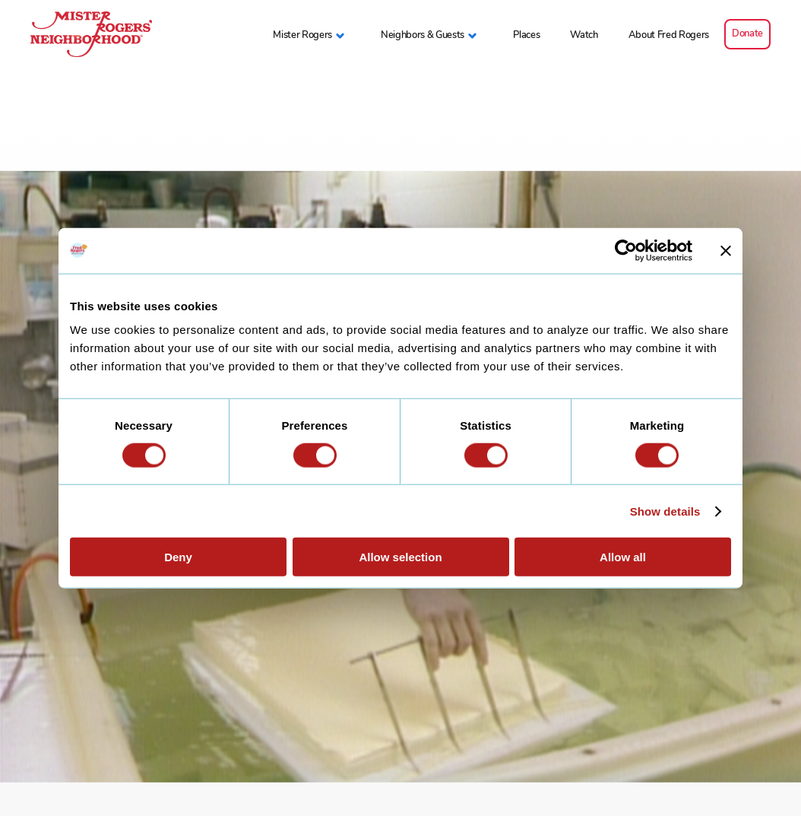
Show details (665, 510)
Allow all (623, 557)
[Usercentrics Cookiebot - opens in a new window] (625, 250)
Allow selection (400, 557)
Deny (178, 557)
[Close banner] (725, 250)
